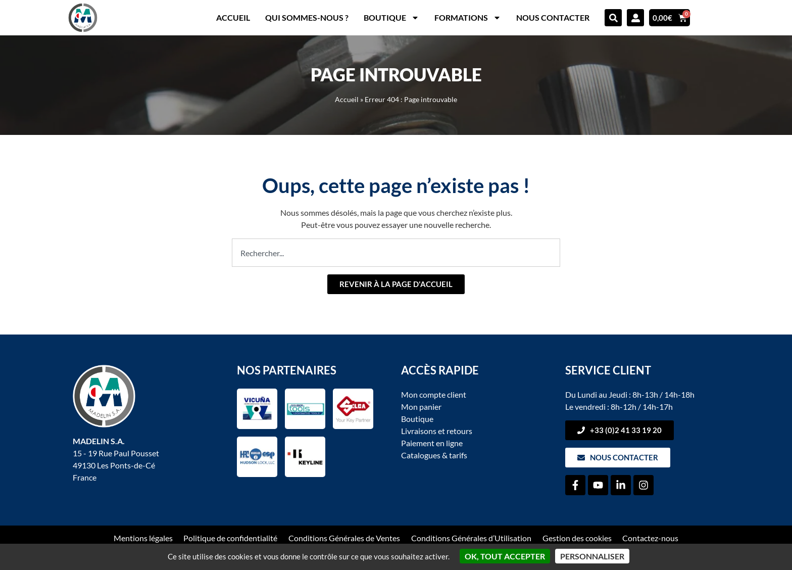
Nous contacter (552, 17)
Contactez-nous (651, 538)
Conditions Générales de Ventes (344, 538)
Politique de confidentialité (230, 538)
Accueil (233, 17)
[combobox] (396, 253)
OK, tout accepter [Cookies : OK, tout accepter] (505, 556)
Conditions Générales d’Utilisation (471, 538)
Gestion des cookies (577, 538)
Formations (467, 18)
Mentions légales (142, 538)
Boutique (391, 18)
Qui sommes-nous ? (307, 17)
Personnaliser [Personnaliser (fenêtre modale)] (592, 556)
